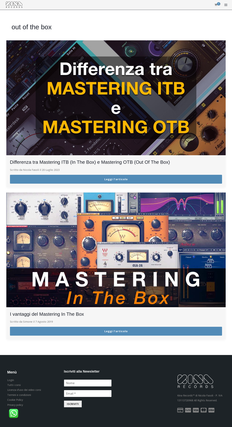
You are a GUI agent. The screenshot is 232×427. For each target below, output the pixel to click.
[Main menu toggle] (225, 5)
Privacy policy (15, 404)
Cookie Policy (15, 399)
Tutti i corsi (14, 384)
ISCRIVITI (73, 404)
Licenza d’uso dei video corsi (24, 389)
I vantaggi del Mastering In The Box (50, 314)
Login (10, 380)
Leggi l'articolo (116, 179)
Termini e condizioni (19, 394)
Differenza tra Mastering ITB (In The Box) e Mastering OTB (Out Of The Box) (96, 162)
